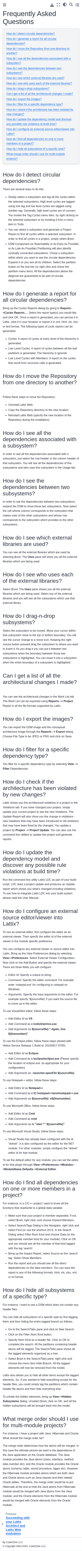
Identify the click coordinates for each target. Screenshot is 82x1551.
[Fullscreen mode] (58, 4)
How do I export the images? (24, 99)
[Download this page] (52, 5)
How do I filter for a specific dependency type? (34, 104)
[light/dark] (65, 4)
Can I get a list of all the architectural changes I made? (39, 93)
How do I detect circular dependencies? (30, 33)
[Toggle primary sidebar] (4, 4)
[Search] (71, 4)
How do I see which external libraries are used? (35, 78)
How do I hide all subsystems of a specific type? (35, 148)
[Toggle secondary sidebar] (77, 4)
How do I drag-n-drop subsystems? (27, 88)
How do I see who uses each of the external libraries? (39, 83)
